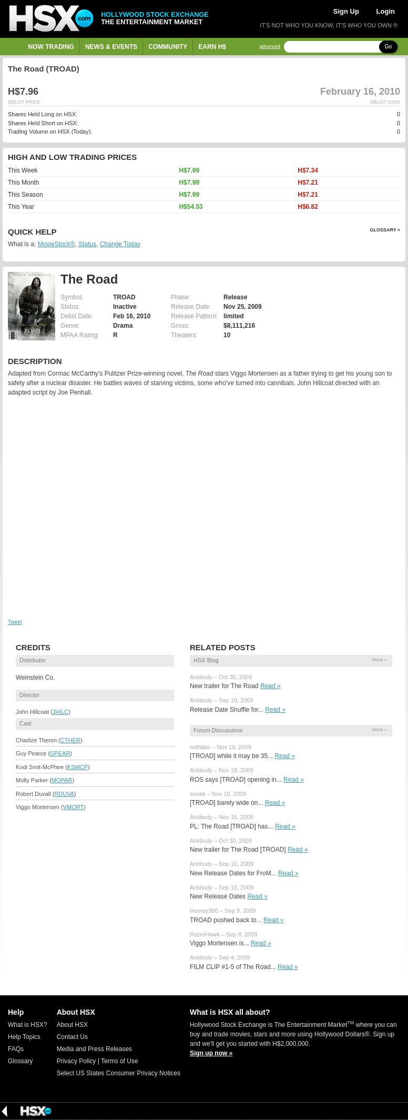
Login (385, 11)
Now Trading (51, 47)
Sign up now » (211, 1053)
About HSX (72, 1024)
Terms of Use (119, 1061)
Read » (270, 686)
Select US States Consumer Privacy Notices (118, 1073)
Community (167, 47)
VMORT (73, 807)
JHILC (61, 712)
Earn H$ (212, 47)
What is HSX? (27, 1024)
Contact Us (72, 1037)
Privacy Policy (76, 1061)
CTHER (70, 740)
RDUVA (64, 794)
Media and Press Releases (94, 1049)
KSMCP (77, 767)
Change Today (120, 244)
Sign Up (346, 11)
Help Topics (24, 1037)
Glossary (20, 1061)
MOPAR (62, 780)
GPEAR (60, 753)
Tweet (15, 622)
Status (87, 244)
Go (388, 46)
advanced (270, 46)
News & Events (111, 47)
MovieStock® (56, 244)
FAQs (16, 1049)
